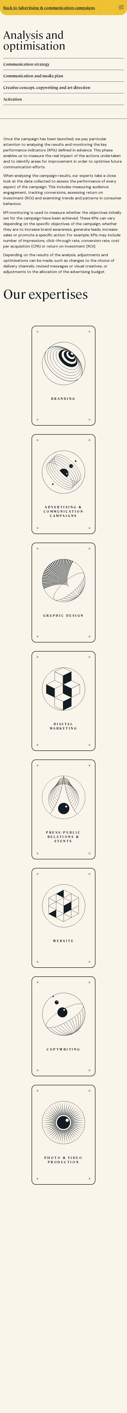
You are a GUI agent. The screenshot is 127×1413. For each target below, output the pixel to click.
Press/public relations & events (63, 809)
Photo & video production (63, 1134)
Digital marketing (63, 701)
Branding (63, 375)
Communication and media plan (63, 75)
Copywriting (63, 1026)
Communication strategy (63, 64)
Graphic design (63, 592)
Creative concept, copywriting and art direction (63, 87)
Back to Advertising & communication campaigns (49, 7)
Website (63, 917)
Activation (63, 99)
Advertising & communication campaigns (63, 484)
